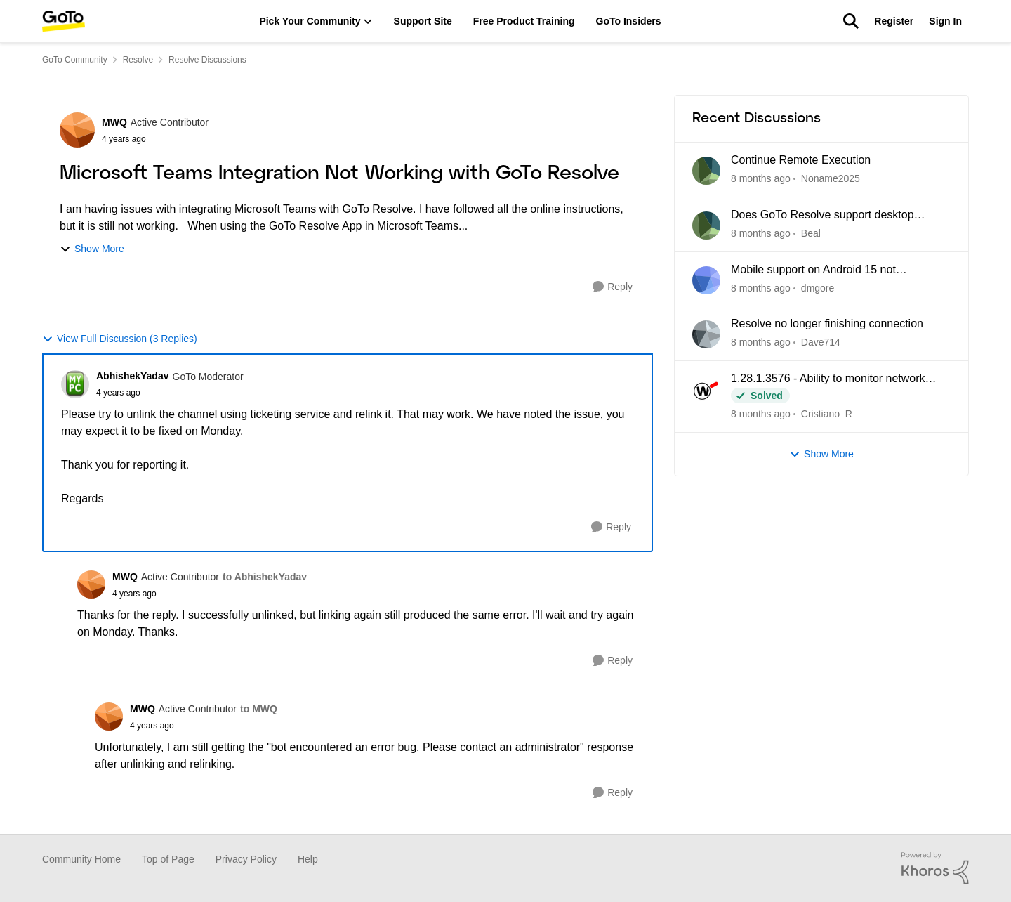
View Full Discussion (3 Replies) (119, 339)
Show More (92, 249)
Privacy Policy (246, 859)
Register (893, 21)
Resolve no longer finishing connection (827, 323)
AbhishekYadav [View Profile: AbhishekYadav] (132, 375)
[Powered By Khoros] (935, 868)
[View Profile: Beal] (706, 225)
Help (308, 859)
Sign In (945, 21)
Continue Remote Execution (801, 160)
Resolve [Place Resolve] (138, 60)
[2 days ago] (761, 178)
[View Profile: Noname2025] (706, 171)
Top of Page (168, 859)
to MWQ (258, 708)
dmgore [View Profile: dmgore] (817, 287)
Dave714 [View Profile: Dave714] (820, 342)
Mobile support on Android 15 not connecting (813, 270)
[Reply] (612, 286)
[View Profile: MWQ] (77, 130)
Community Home (81, 859)
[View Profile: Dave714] (706, 334)
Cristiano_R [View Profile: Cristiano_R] (826, 413)
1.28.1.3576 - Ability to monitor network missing (828, 379)
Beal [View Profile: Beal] (811, 233)
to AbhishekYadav (265, 576)
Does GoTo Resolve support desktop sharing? (822, 216)
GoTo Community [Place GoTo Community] (74, 60)
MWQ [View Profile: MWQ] (114, 122)
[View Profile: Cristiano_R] (706, 389)
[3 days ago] (761, 233)
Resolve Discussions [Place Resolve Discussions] (207, 60)
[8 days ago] (761, 287)
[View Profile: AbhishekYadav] (75, 384)
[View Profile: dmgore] (706, 280)
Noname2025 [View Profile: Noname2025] (830, 178)
